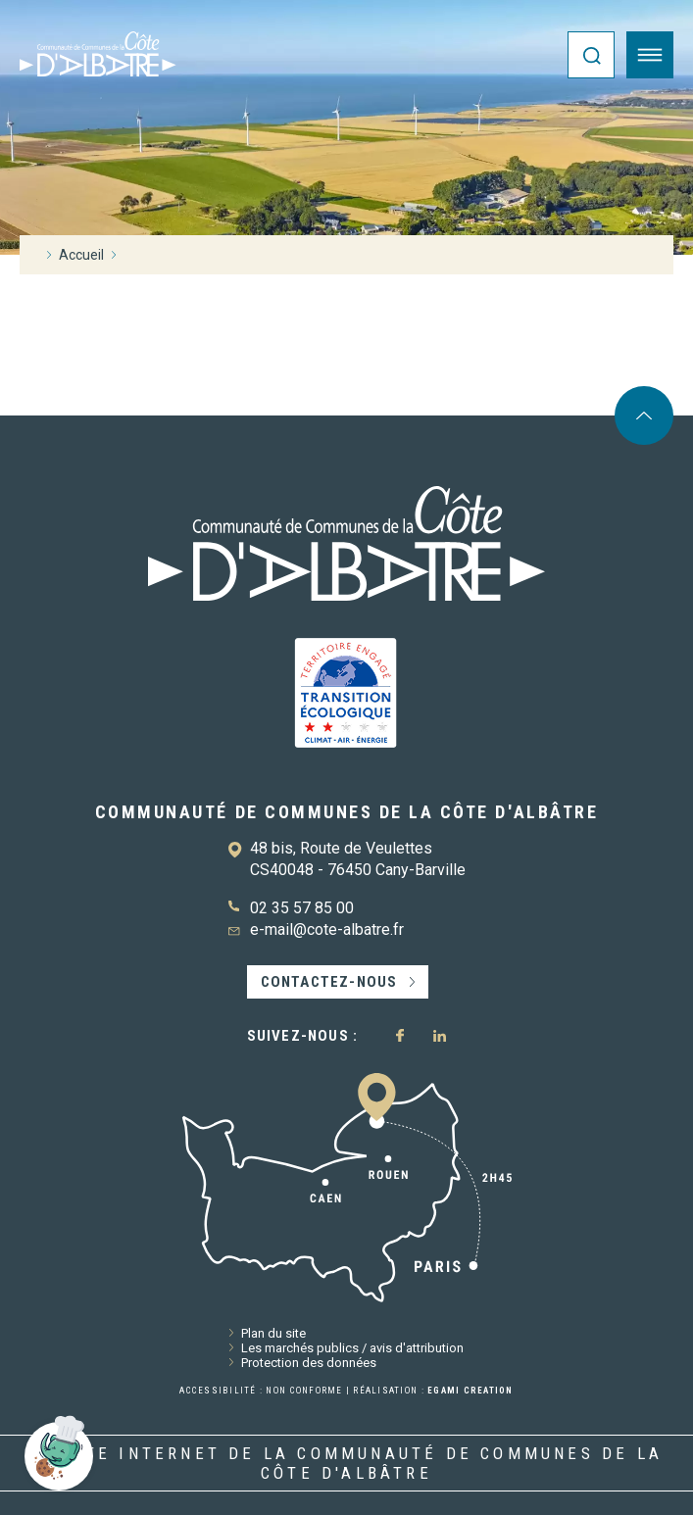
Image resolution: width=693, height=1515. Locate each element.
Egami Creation (470, 1390)
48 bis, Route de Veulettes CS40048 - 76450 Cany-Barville (358, 859)
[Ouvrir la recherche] (591, 54)
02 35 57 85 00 (302, 908)
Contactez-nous (329, 982)
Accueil (81, 255)
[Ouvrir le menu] (649, 54)
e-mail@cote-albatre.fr (327, 929)
